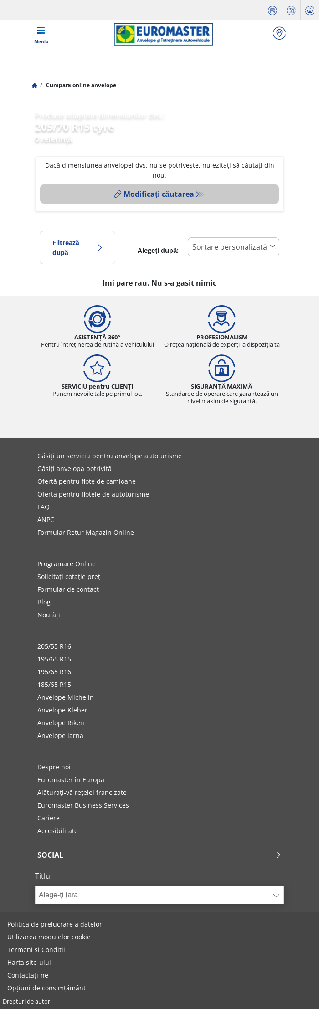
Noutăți (48, 614)
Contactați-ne (27, 975)
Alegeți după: (158, 250)
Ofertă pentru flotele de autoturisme (93, 494)
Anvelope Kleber (62, 710)
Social (159, 855)
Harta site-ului (29, 962)
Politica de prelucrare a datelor (54, 924)
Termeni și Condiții (36, 949)
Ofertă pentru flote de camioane (86, 481)
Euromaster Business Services (83, 805)
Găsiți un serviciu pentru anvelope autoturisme (109, 455)
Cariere (48, 818)
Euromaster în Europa (70, 779)
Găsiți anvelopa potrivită (74, 468)
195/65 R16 (54, 671)
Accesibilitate (57, 830)
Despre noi (54, 767)
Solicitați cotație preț (68, 576)
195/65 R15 (54, 659)
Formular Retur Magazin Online (85, 532)
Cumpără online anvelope (80, 85)
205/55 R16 (54, 646)
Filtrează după (77, 247)
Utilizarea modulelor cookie (49, 936)
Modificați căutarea (154, 194)
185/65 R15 (54, 684)
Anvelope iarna (60, 735)
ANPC (45, 519)
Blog (44, 602)
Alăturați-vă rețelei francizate (82, 792)
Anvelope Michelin (65, 697)
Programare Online (66, 563)
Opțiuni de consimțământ (46, 987)
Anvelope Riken (60, 722)
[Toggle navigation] (41, 34)
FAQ (43, 506)
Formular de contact (68, 589)
